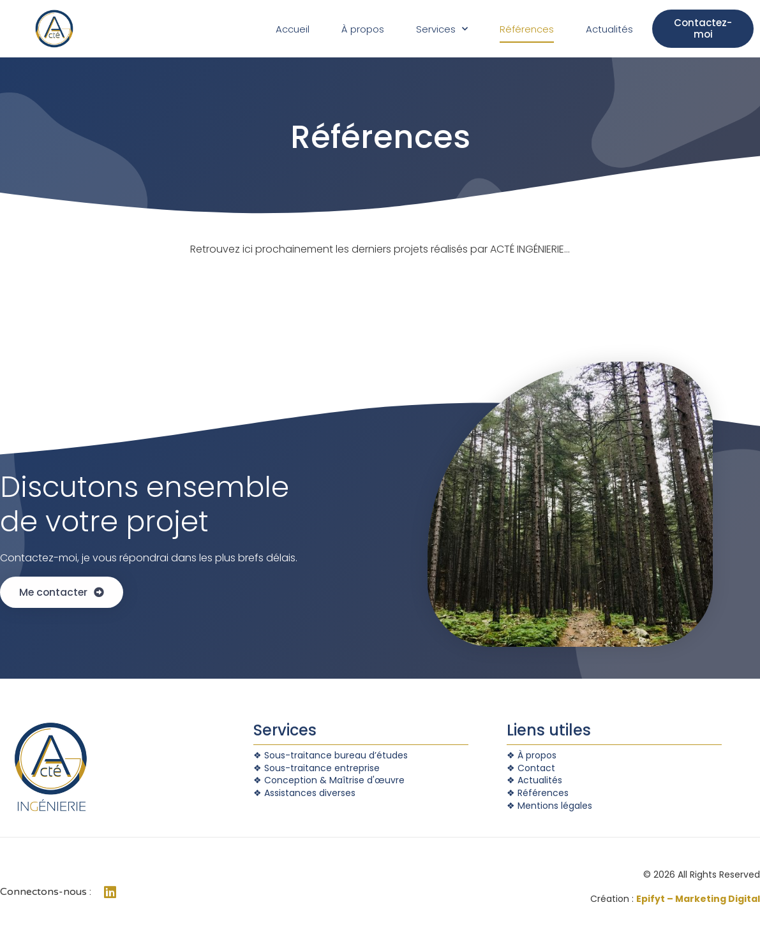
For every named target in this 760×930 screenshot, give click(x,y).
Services (442, 29)
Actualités (609, 29)
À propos (362, 29)
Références (527, 29)
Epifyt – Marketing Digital (698, 898)
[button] (703, 29)
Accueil (292, 29)
